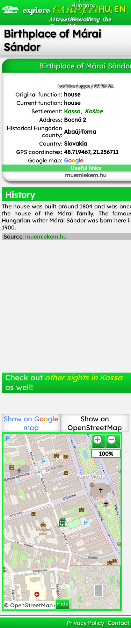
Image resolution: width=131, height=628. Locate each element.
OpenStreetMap (32, 605)
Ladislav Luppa (74, 86)
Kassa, (84, 111)
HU (104, 9)
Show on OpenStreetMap (94, 423)
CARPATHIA (42, 9)
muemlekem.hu (46, 236)
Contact (118, 622)
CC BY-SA (103, 86)
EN (120, 9)
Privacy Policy (85, 622)
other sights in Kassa (83, 377)
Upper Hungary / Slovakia (83, 9)
